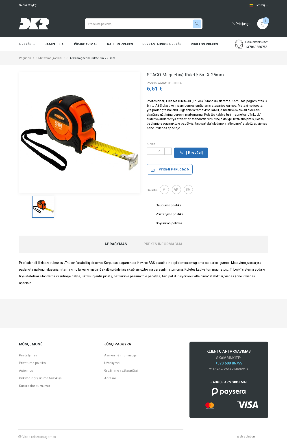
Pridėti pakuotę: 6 (170, 169)
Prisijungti (241, 24)
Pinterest (188, 189)
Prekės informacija (163, 244)
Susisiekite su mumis (34, 386)
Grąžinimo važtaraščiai (121, 370)
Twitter (176, 189)
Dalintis (164, 189)
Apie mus (26, 370)
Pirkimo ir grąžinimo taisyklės (40, 378)
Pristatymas (28, 355)
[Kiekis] (159, 151)
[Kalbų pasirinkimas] (256, 5)
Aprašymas (115, 244)
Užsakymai (112, 363)
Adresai (110, 378)
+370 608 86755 (228, 363)
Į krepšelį (191, 152)
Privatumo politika (32, 363)
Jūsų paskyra (117, 344)
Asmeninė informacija (120, 355)
